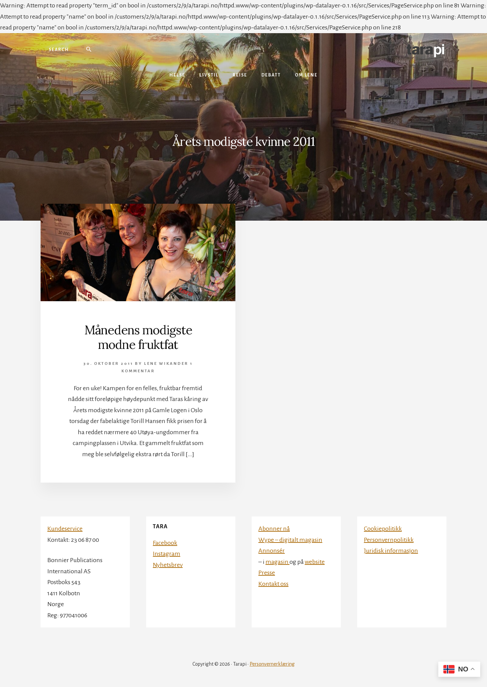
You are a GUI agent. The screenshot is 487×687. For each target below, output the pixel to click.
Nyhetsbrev (168, 564)
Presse (266, 572)
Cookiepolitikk (383, 528)
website (315, 561)
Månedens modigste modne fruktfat (138, 337)
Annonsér (271, 550)
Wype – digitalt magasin (290, 539)
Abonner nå (274, 528)
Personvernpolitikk (389, 539)
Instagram (166, 553)
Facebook (165, 542)
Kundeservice (65, 528)
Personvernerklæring (272, 664)
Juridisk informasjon (391, 550)
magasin (277, 561)
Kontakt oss (273, 583)
